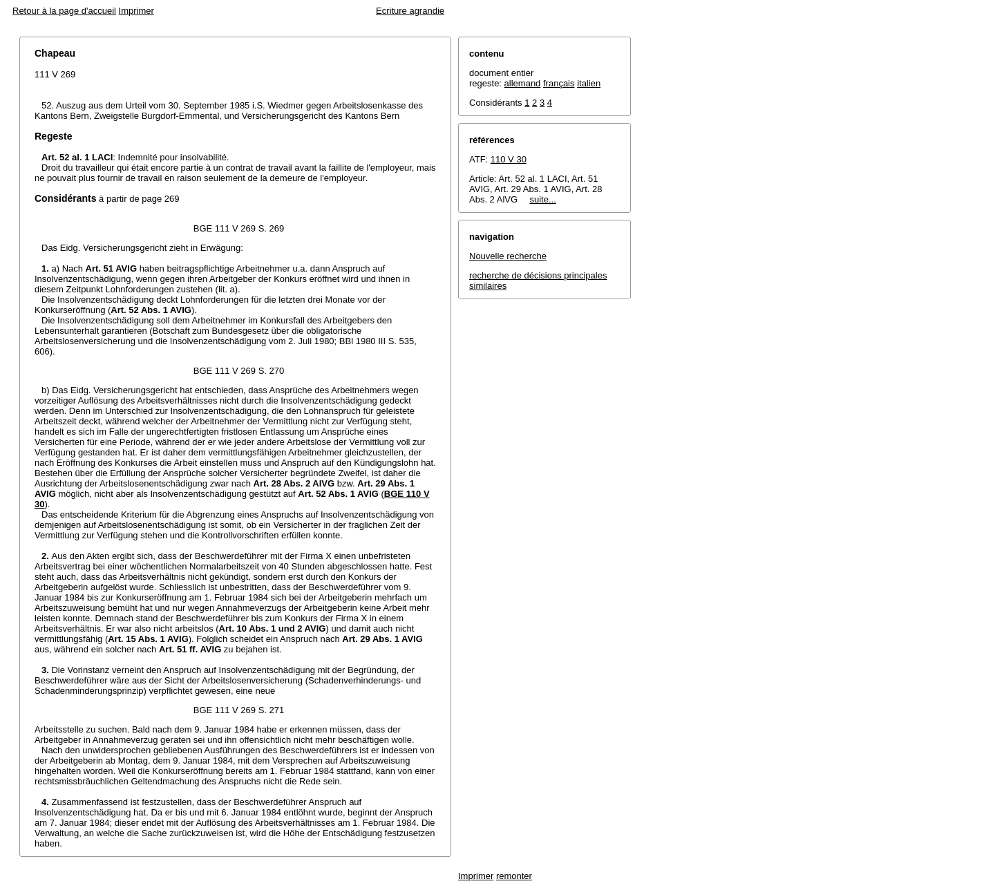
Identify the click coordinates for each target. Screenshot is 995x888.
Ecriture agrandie (410, 11)
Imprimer (136, 11)
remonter (514, 876)
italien (588, 83)
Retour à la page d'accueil (64, 11)
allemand (522, 83)
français (559, 83)
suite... (542, 199)
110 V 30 (509, 159)
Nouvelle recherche (508, 256)
